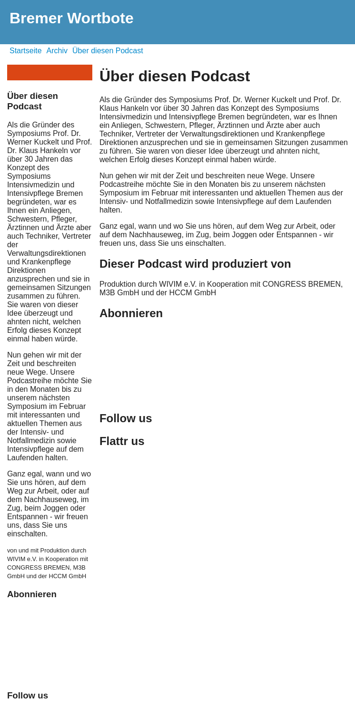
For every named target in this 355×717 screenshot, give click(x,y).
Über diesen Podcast (107, 51)
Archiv (57, 51)
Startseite (26, 51)
